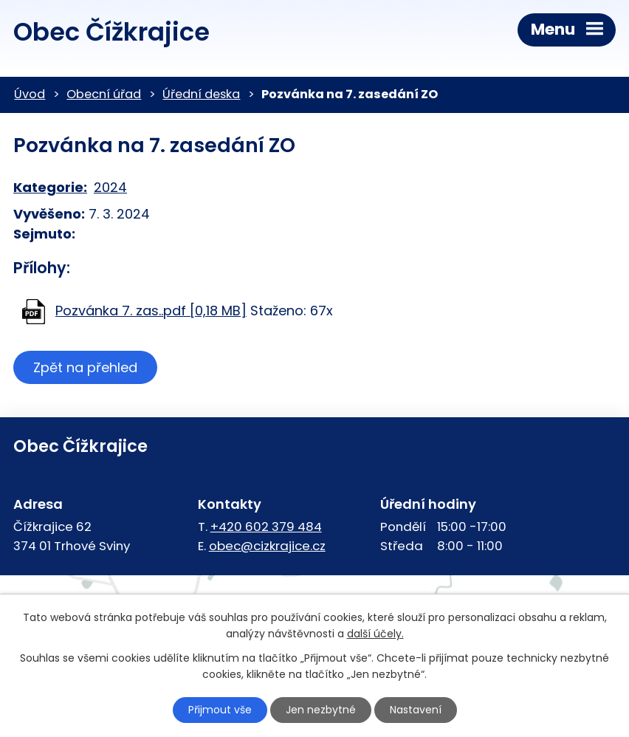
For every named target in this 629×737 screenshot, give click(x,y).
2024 (110, 187)
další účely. (375, 634)
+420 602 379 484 (266, 526)
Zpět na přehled (85, 367)
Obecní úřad (103, 94)
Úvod (29, 94)
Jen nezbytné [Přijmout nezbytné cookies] (321, 709)
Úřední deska (201, 94)
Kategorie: (50, 187)
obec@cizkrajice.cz (267, 546)
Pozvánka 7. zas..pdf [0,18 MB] (151, 310)
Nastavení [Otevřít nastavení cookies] (415, 709)
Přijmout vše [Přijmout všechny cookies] (220, 709)
